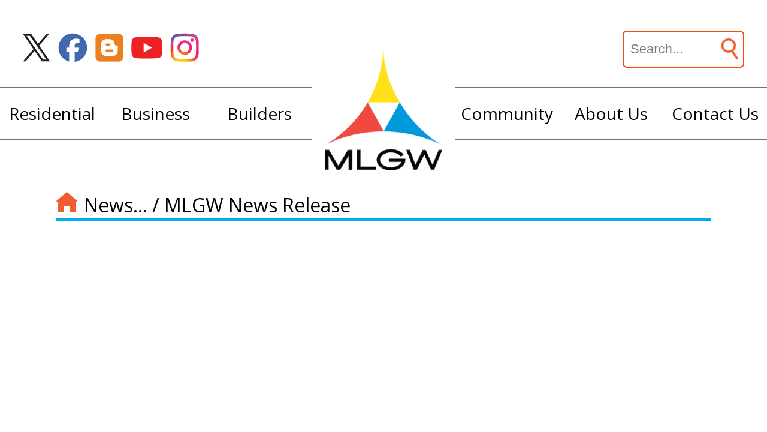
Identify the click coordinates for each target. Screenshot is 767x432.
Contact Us (715, 113)
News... (115, 205)
